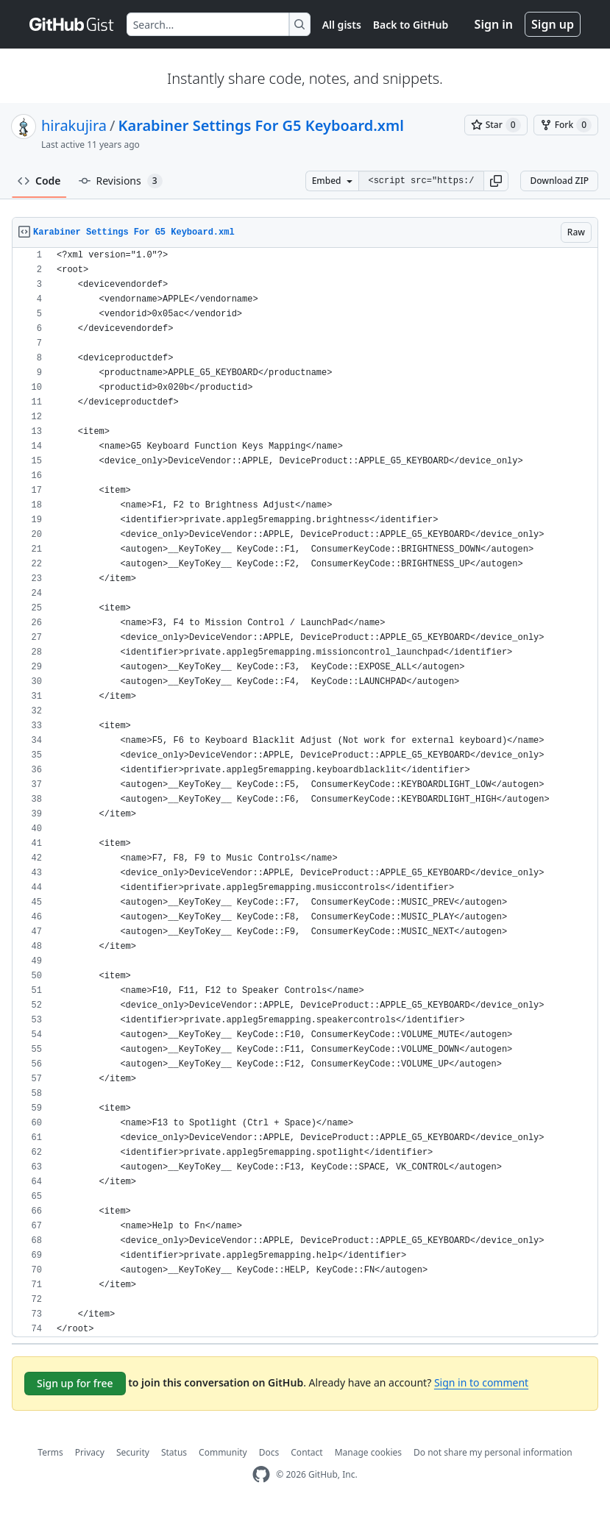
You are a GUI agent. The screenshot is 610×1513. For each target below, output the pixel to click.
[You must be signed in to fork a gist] (565, 125)
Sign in (494, 24)
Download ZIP (559, 180)
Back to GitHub (410, 25)
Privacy (89, 1452)
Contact (306, 1452)
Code (39, 181)
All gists (341, 25)
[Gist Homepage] (72, 24)
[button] (495, 181)
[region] (305, 792)
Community (223, 1452)
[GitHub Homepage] (261, 1474)
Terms (50, 1452)
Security (132, 1452)
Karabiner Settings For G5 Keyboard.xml (261, 125)
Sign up (552, 24)
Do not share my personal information (493, 1452)
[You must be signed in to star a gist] (496, 125)
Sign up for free (75, 1383)
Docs (269, 1452)
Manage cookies (368, 1452)
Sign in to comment (481, 1382)
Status (174, 1452)
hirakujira (74, 125)
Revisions (121, 181)
